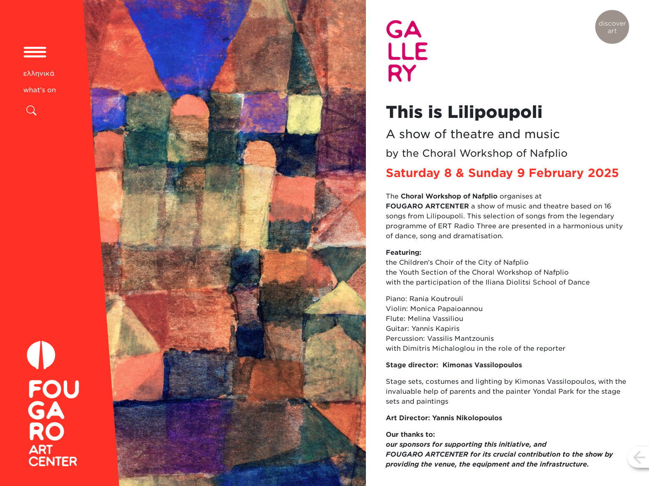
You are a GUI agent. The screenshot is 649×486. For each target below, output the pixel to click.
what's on (39, 90)
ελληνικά (39, 73)
